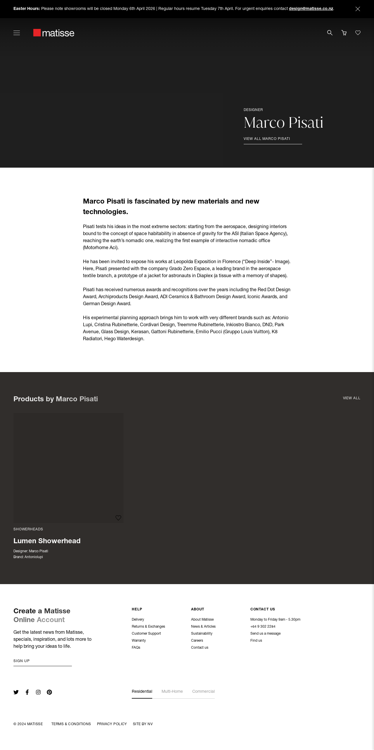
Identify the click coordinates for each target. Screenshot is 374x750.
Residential (142, 692)
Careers (197, 641)
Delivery (138, 620)
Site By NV (143, 724)
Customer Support (146, 634)
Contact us (199, 648)
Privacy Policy (112, 724)
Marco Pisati (38, 551)
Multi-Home (172, 692)
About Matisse (202, 620)
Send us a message (265, 634)
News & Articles (203, 627)
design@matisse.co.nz (311, 9)
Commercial (203, 692)
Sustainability (201, 634)
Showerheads (28, 529)
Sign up (21, 661)
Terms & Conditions (71, 724)
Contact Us (263, 610)
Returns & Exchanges (148, 627)
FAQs (136, 648)
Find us (256, 641)
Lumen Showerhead (47, 541)
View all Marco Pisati (267, 139)
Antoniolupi (34, 557)
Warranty (139, 641)
